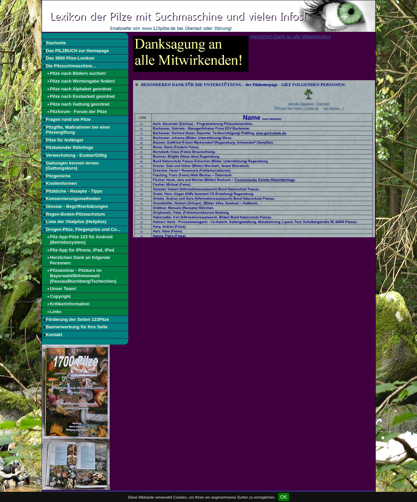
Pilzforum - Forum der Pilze (78, 111)
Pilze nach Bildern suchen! (78, 73)
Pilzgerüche (58, 175)
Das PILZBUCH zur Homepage (77, 50)
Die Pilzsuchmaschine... (71, 65)
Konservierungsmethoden (73, 198)
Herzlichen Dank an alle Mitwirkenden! (290, 36)
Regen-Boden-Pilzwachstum (75, 214)
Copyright (60, 296)
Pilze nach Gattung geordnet (80, 104)
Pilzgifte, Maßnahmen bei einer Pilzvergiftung (78, 130)
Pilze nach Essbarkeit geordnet (82, 96)
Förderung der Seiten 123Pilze (77, 319)
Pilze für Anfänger (65, 140)
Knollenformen (61, 183)
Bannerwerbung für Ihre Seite (77, 326)
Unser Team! (63, 288)
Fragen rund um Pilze (68, 119)
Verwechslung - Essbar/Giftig (76, 155)
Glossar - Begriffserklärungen (77, 206)
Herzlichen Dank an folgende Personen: (80, 260)
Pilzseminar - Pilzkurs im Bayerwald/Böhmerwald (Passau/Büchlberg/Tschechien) (83, 275)
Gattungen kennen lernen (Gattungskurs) (72, 165)
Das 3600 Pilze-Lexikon (70, 58)
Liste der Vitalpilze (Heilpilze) (76, 221)
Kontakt (54, 334)
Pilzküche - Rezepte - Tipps (74, 191)
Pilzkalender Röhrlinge (69, 147)
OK (283, 497)
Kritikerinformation (70, 303)
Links (56, 311)
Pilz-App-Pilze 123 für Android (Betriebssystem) (81, 239)
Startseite (56, 42)
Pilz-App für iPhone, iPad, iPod (82, 250)
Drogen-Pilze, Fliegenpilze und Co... (83, 229)
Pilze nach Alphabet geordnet (81, 88)
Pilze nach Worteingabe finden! (82, 81)
